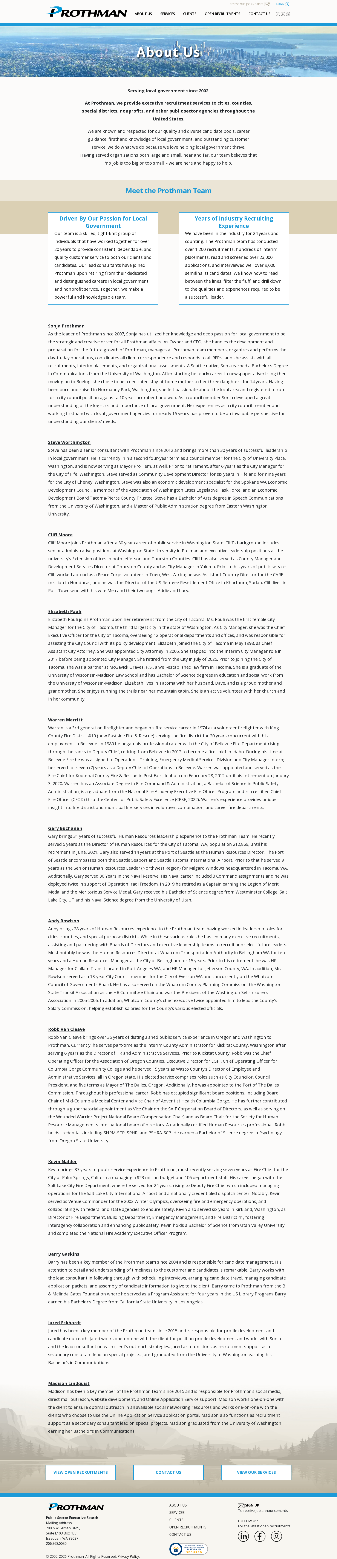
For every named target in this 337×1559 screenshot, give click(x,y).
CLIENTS (189, 13)
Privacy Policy (128, 1556)
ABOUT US (143, 13)
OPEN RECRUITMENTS (222, 13)
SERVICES (167, 13)
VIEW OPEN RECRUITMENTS (81, 1472)
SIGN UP (248, 1505)
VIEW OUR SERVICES (256, 1472)
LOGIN (282, 4)
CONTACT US (259, 13)
